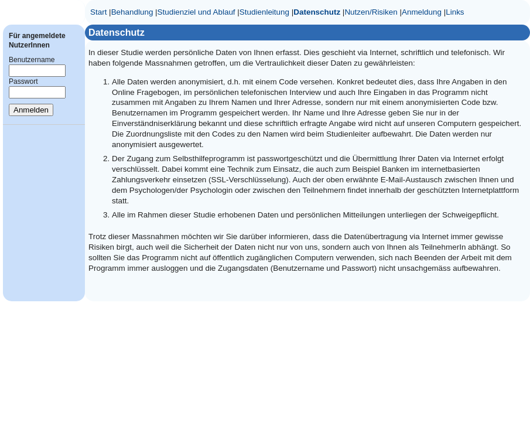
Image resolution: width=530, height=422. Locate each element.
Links (455, 12)
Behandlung (132, 12)
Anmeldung (422, 12)
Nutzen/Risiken (370, 12)
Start (98, 12)
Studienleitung (264, 12)
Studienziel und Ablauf (196, 12)
